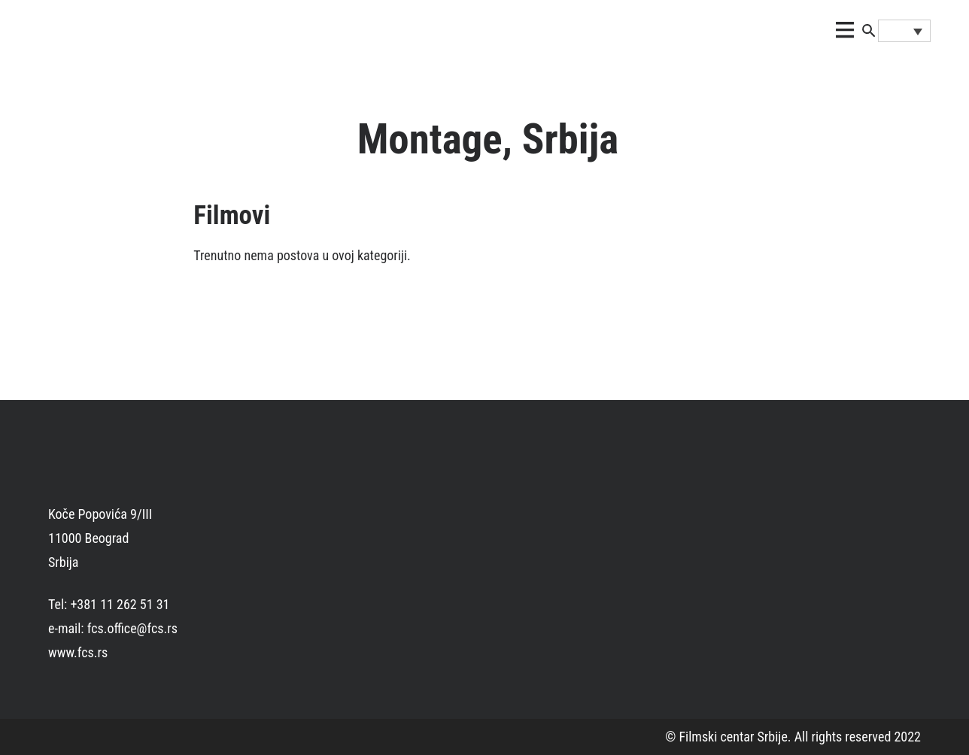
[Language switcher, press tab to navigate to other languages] (904, 31)
